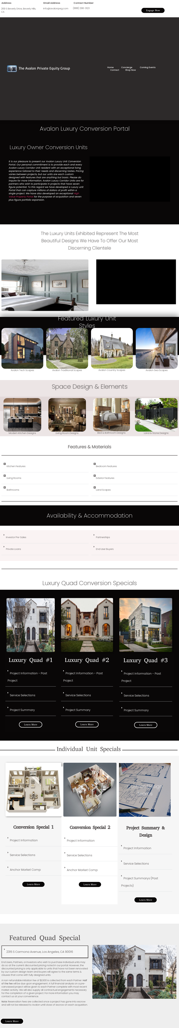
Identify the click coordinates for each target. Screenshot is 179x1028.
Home (111, 67)
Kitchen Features (16, 466)
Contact (114, 70)
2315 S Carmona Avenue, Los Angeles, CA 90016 (39, 952)
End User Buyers (105, 549)
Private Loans (13, 549)
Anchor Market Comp (25, 870)
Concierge (127, 67)
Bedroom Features (106, 466)
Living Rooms (14, 478)
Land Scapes (103, 490)
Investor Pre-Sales (16, 537)
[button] (45, 466)
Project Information (24, 840)
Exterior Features (105, 478)
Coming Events (148, 67)
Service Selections (22, 695)
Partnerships (103, 537)
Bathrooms (13, 490)
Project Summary (22, 710)
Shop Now (130, 70)
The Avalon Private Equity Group (44, 68)
